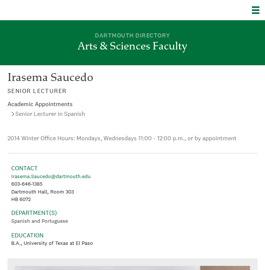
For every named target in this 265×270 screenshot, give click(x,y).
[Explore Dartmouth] (258, 10)
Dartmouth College (44, 10)
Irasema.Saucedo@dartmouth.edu (51, 176)
